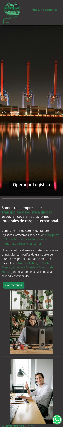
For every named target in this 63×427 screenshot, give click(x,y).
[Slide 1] (24, 192)
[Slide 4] (39, 192)
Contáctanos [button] (13, 285)
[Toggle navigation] (7, 21)
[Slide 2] (29, 192)
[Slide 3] (34, 192)
